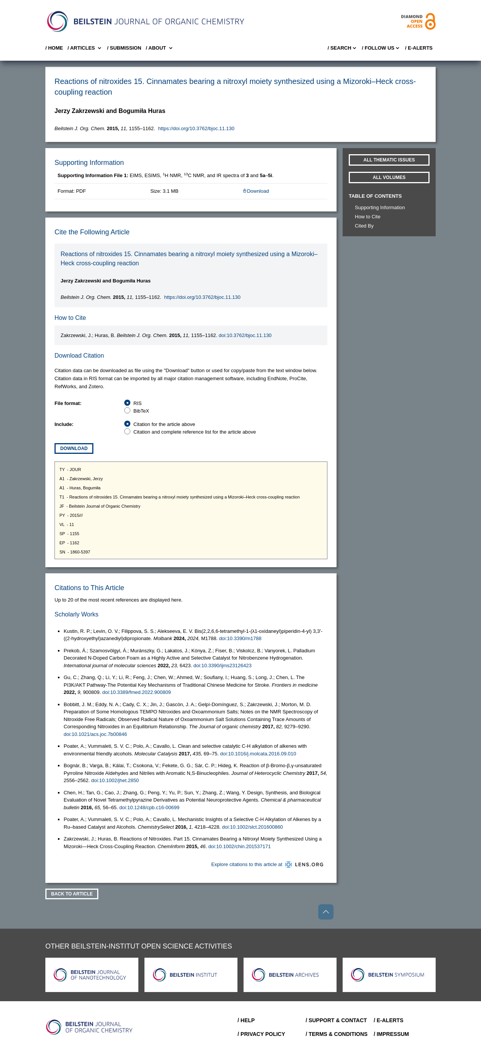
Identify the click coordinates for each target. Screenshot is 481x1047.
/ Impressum (391, 1034)
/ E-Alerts (419, 48)
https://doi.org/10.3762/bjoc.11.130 (196, 128)
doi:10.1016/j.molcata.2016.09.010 (258, 754)
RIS (137, 403)
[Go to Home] (89, 1027)
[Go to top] (325, 912)
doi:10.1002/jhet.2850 (115, 780)
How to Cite (367, 216)
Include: (64, 424)
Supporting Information (380, 207)
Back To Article (72, 894)
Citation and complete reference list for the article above (194, 432)
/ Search (342, 48)
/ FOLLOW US (381, 48)
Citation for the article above (164, 424)
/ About (160, 48)
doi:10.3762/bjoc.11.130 (245, 335)
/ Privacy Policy (261, 1034)
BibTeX (141, 411)
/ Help (246, 1020)
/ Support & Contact (336, 1020)
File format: (68, 403)
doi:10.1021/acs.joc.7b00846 (95, 734)
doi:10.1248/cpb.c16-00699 (149, 807)
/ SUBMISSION (124, 48)
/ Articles (85, 48)
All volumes (389, 177)
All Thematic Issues (389, 160)
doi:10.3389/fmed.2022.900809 (136, 692)
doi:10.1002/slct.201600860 (252, 827)
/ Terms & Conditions (337, 1034)
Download (255, 191)
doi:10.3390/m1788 (240, 638)
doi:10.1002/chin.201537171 (239, 846)
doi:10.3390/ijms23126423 (222, 665)
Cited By (364, 226)
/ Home (54, 48)
